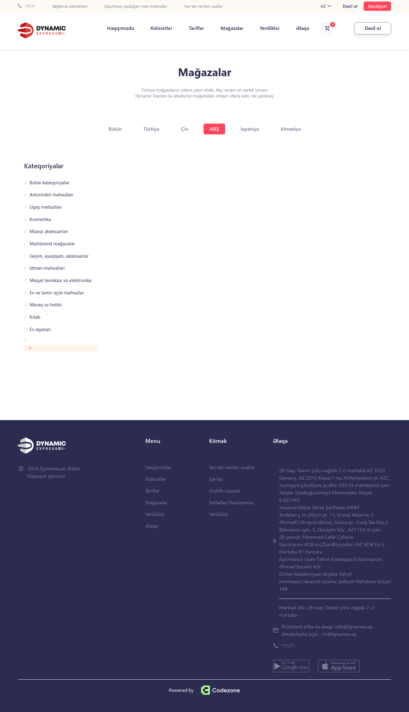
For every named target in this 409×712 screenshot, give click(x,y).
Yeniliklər (270, 28)
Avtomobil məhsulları (51, 195)
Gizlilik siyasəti (224, 490)
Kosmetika (40, 219)
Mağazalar (232, 28)
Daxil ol (350, 6)
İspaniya (250, 128)
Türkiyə (151, 128)
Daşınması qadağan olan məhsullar (135, 6)
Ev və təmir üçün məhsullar (57, 293)
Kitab (35, 317)
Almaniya (290, 128)
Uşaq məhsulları (46, 207)
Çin (184, 128)
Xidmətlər (161, 28)
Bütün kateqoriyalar (49, 183)
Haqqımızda (120, 28)
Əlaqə (302, 28)
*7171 (26, 6)
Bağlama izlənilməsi (69, 6)
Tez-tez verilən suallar (203, 6)
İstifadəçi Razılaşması (231, 502)
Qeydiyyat (377, 6)
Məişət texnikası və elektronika (61, 280)
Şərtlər (216, 479)
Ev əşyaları (40, 329)
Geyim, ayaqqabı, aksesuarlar (59, 256)
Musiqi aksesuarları (49, 231)
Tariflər (196, 28)
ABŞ (214, 128)
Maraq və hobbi (46, 305)
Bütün (115, 128)
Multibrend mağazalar (52, 244)
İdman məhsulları (47, 268)
